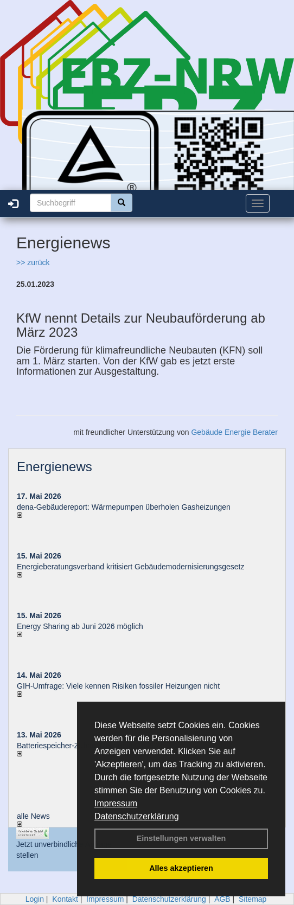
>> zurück (32, 262)
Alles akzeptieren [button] (181, 868)
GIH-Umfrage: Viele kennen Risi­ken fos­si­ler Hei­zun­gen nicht (118, 686)
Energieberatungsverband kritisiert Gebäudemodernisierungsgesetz (130, 566)
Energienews (54, 466)
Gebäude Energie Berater (234, 432)
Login (34, 899)
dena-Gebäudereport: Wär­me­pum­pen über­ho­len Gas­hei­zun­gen (124, 507)
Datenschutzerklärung (136, 816)
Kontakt (65, 899)
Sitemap (252, 899)
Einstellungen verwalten (181, 838)
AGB (222, 899)
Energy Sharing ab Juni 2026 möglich (80, 626)
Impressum (115, 803)
